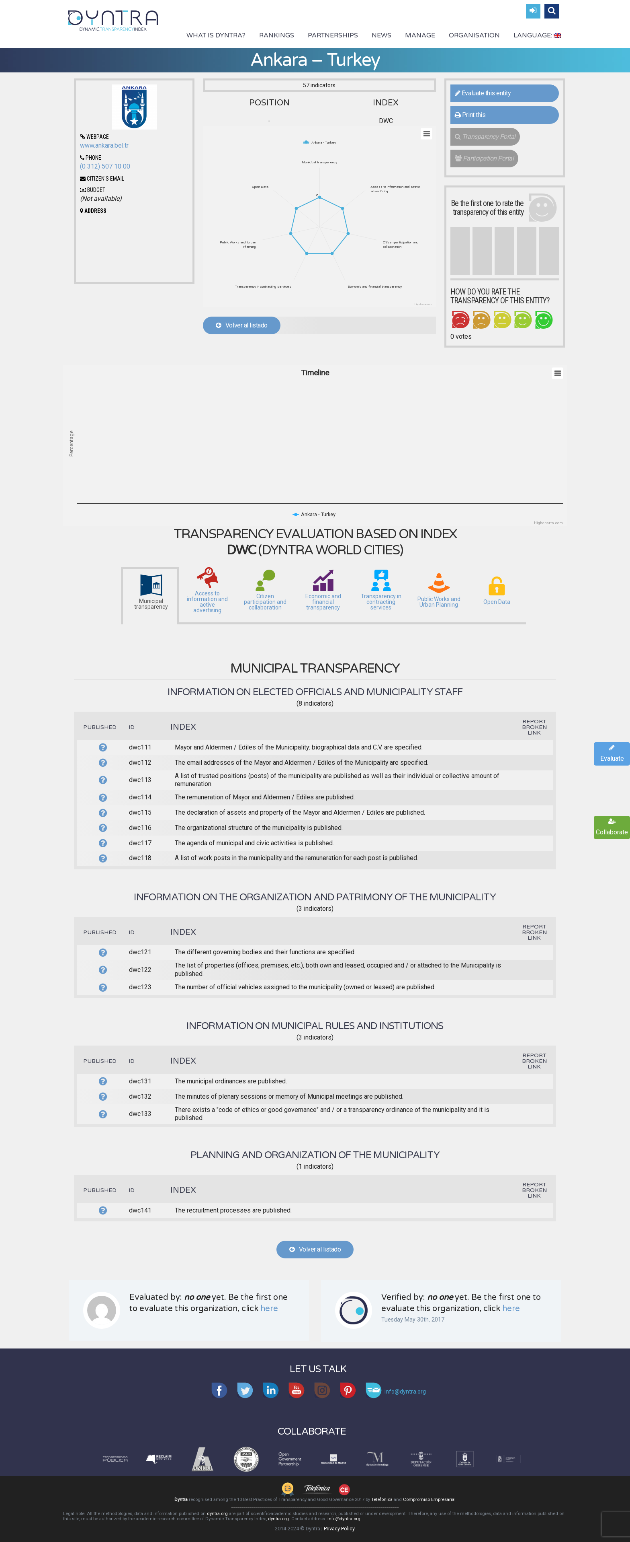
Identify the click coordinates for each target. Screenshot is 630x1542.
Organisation (474, 35)
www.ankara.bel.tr (104, 145)
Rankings (276, 35)
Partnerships (333, 35)
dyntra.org (217, 1513)
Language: (537, 35)
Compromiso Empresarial (429, 1499)
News (381, 35)
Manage (420, 35)
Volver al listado (242, 325)
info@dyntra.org (343, 1518)
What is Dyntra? (215, 35)
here (269, 1308)
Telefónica (382, 1499)
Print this (470, 115)
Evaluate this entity (483, 93)
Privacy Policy (339, 1529)
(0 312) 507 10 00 (105, 166)
